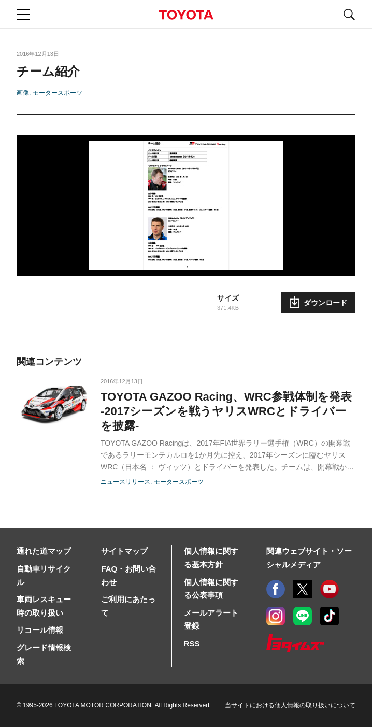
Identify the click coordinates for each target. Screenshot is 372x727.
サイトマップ (124, 551)
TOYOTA (186, 15)
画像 (23, 92)
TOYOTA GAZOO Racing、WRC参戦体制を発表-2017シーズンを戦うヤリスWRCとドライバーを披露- (226, 411)
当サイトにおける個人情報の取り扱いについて (290, 705)
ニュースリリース (125, 482)
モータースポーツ (57, 92)
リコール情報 (40, 629)
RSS (192, 643)
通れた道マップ (44, 551)
